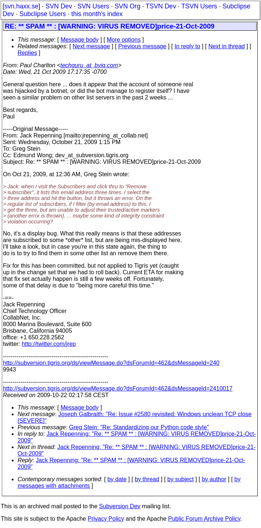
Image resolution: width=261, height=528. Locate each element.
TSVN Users (199, 6)
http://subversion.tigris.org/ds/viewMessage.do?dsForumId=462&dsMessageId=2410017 (117, 388)
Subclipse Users (42, 14)
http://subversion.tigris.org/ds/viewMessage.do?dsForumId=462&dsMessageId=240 (111, 363)
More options (124, 40)
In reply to (187, 46)
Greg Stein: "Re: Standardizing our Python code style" (139, 427)
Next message (91, 46)
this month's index (97, 14)
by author (214, 479)
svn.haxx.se (21, 6)
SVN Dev (58, 6)
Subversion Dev (120, 506)
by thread (147, 479)
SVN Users (93, 6)
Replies (27, 53)
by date (116, 479)
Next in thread (226, 46)
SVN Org (127, 6)
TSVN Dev (161, 6)
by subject (180, 479)
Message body (79, 40)
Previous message (142, 46)
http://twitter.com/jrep (49, 344)
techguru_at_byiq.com (89, 65)
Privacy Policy (105, 519)
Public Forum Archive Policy (204, 519)
